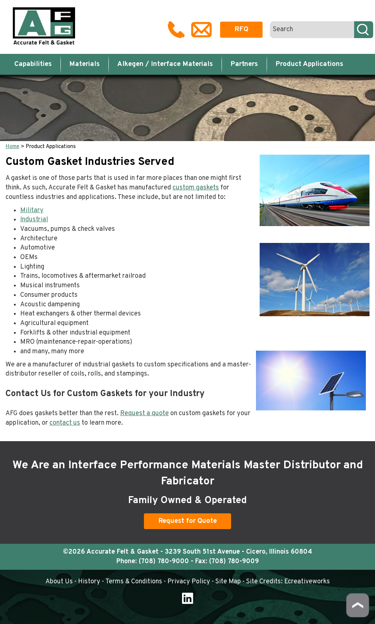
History (89, 581)
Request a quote (144, 413)
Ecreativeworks (307, 581)
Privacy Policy (188, 581)
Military (32, 210)
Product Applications (309, 64)
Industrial (34, 219)
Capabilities (33, 64)
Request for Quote (187, 521)
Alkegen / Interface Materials (165, 64)
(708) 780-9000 (164, 561)
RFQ (241, 29)
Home (12, 146)
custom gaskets (195, 188)
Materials (84, 64)
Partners (244, 64)
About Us (59, 581)
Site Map (228, 581)
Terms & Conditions (133, 581)
